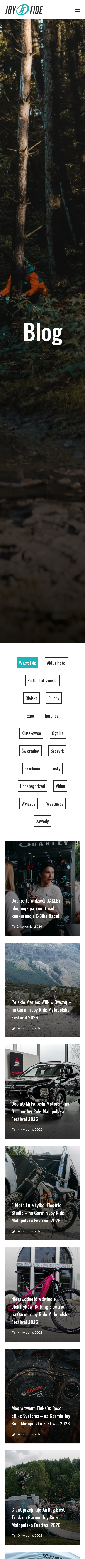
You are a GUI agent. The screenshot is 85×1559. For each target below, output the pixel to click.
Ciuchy (53, 698)
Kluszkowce (31, 733)
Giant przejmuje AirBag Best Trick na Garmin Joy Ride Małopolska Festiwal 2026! (38, 1517)
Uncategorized (32, 786)
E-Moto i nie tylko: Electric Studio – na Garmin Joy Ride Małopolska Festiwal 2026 (38, 1212)
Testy (55, 768)
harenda (52, 715)
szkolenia (32, 768)
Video (60, 786)
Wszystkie (27, 662)
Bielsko (31, 698)
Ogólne (58, 733)
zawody (42, 821)
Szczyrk (57, 750)
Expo (30, 715)
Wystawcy (54, 803)
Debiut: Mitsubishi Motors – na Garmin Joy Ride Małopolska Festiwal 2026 (40, 1111)
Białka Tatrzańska (42, 680)
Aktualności (56, 662)
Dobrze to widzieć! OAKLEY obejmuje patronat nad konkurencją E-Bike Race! (36, 908)
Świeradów (31, 750)
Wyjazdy (28, 803)
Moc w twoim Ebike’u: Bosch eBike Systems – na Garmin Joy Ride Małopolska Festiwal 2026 (41, 1415)
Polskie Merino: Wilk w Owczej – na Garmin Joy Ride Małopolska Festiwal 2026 (41, 1009)
